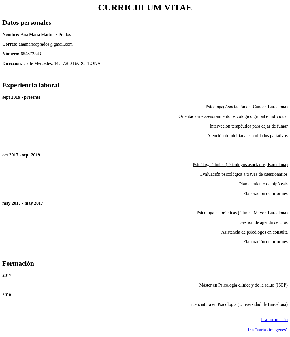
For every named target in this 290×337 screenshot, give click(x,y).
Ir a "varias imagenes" (268, 329)
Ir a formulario (274, 319)
